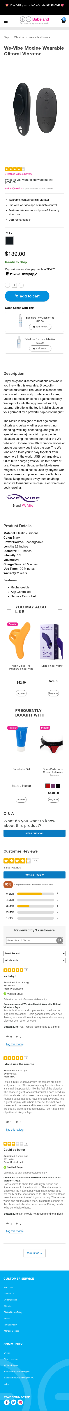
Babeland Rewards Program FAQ (19, 1377)
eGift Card (8, 1287)
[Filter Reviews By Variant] (34, 960)
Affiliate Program (11, 1365)
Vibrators (19, 37)
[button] (10, 241)
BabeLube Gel (21, 769)
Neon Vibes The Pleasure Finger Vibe (21, 667)
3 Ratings (10, 174)
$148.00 (53, 793)
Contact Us (9, 1293)
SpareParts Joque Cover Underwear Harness (53, 772)
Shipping (8, 1306)
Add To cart (27, 296)
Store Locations (11, 1359)
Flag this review (14, 1044)
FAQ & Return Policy (13, 1312)
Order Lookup (10, 1299)
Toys (6, 37)
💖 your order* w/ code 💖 (34, 5)
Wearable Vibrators (39, 37)
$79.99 (53, 681)
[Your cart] (63, 21)
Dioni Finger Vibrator (53, 665)
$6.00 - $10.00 (21, 786)
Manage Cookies (11, 1331)
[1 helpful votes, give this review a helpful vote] (8, 1122)
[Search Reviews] (34, 940)
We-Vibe (27, 505)
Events (7, 1353)
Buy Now (21, 693)
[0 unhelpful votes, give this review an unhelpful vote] (18, 1036)
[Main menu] (5, 21)
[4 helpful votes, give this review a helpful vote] (8, 1223)
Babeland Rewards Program (17, 1371)
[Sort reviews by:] (34, 953)
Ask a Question (13, 188)
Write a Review (24, 174)
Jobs (6, 1384)
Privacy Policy (10, 1324)
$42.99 (21, 682)
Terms (7, 1318)
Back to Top (34, 1253)
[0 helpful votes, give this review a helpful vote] (8, 1036)
